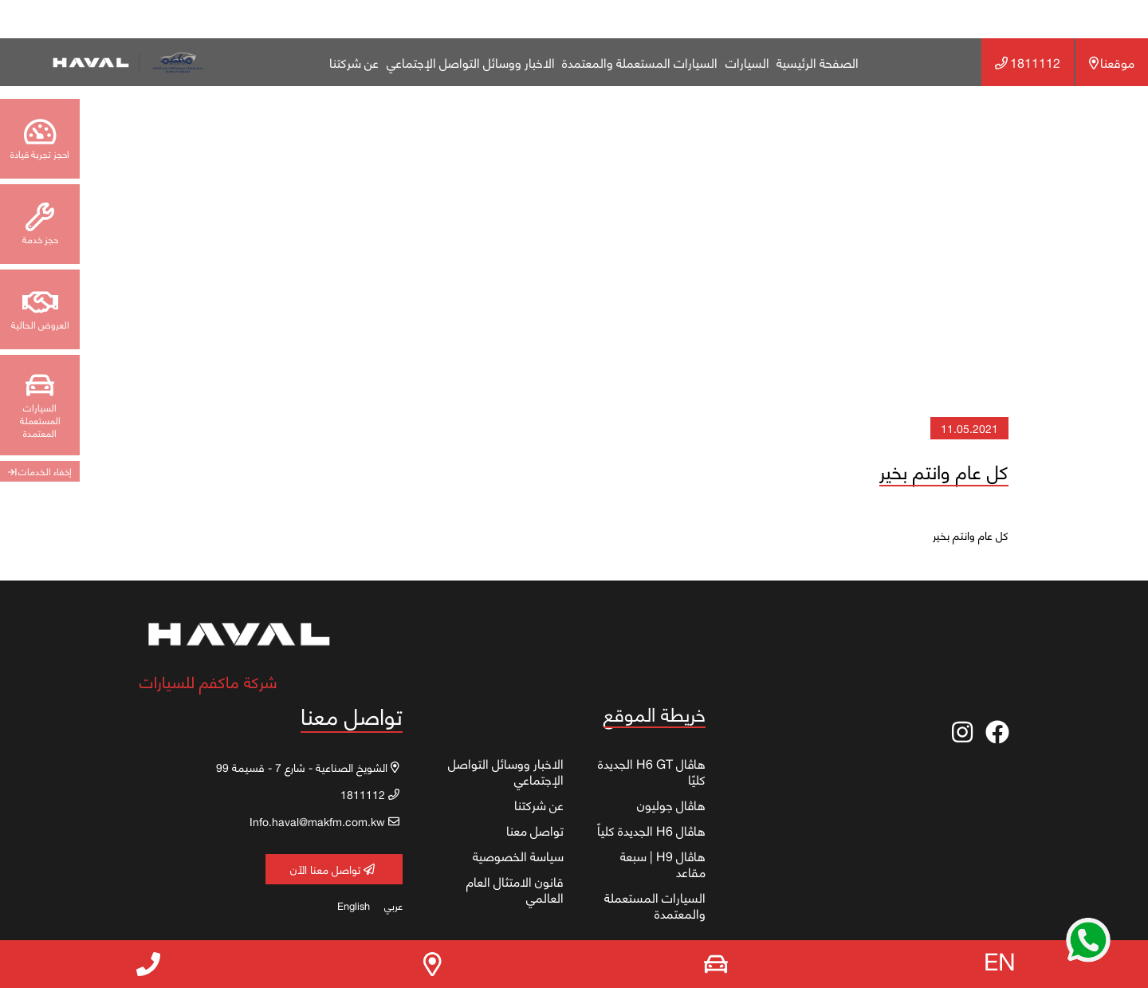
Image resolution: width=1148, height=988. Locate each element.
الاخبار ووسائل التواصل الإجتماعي (471, 61)
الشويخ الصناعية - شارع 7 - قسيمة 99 (307, 767)
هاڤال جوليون (671, 804)
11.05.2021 (969, 428)
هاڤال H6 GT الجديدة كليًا (652, 770)
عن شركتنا (354, 61)
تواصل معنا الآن (332, 869)
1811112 (1027, 61)
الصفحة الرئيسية (817, 61)
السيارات (747, 61)
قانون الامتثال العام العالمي (515, 888)
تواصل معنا (535, 829)
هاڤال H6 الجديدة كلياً (651, 829)
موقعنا (1111, 61)
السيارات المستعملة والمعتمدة (640, 61)
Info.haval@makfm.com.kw (324, 821)
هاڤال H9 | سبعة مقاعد (663, 863)
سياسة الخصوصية (518, 855)
